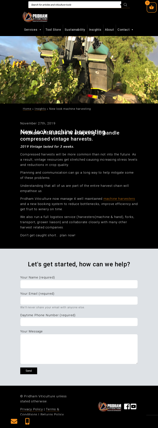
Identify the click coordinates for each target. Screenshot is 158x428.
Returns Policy (52, 414)
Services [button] (33, 30)
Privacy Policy (31, 409)
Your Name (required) (37, 277)
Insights (95, 29)
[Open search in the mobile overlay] (79, 4)
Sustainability (75, 29)
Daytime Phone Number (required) (47, 315)
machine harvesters (119, 199)
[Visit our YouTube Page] (133, 408)
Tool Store (53, 29)
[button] (14, 422)
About (109, 29)
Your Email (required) (37, 294)
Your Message (31, 331)
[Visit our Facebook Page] (127, 408)
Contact (125, 30)
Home (27, 108)
